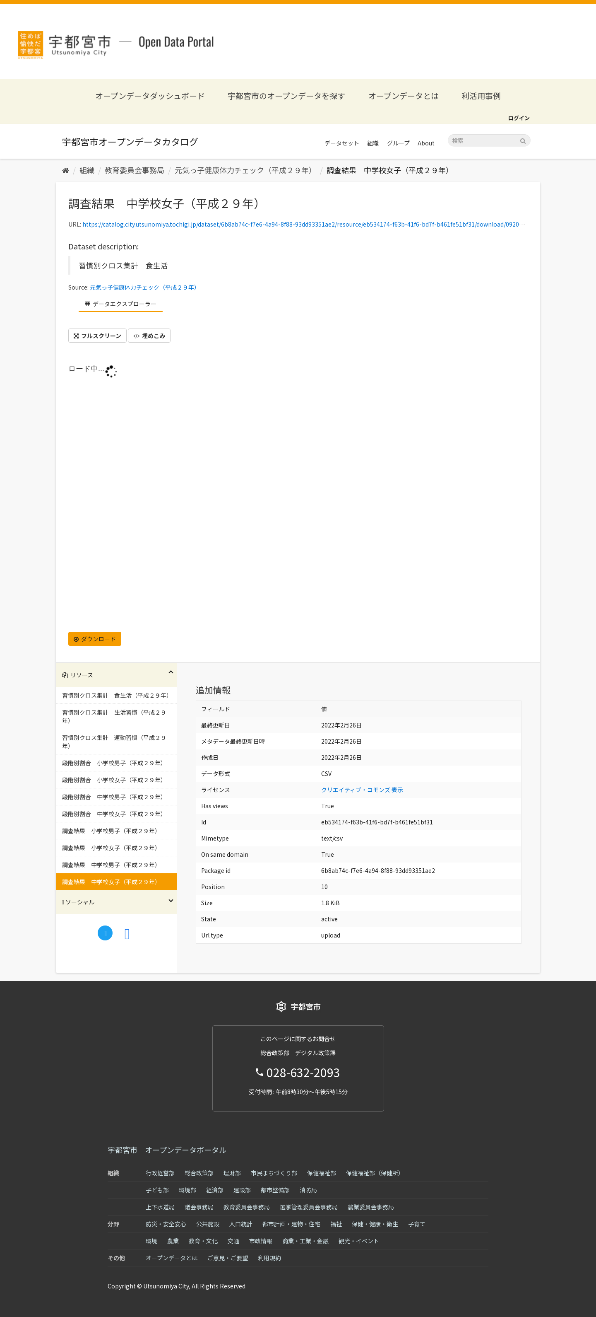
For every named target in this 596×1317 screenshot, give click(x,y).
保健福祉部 (321, 1173)
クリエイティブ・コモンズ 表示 (362, 789)
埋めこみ (149, 335)
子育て (416, 1224)
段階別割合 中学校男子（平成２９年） (114, 797)
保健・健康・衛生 (375, 1224)
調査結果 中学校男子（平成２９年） (111, 864)
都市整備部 (275, 1190)
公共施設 (207, 1224)
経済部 (214, 1190)
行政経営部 (160, 1173)
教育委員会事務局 (134, 169)
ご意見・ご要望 (227, 1258)
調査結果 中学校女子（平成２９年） (390, 169)
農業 (173, 1241)
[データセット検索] (489, 140)
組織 (373, 143)
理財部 (232, 1173)
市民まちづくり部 (274, 1173)
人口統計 (240, 1224)
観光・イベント (359, 1241)
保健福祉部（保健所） (375, 1173)
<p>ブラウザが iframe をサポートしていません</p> (298, 495)
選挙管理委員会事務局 (309, 1207)
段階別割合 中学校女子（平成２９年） (114, 814)
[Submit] (522, 139)
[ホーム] (65, 169)
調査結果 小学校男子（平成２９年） (111, 830)
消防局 (308, 1190)
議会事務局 (199, 1207)
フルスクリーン (97, 335)
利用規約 (269, 1258)
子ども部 (157, 1190)
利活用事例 (481, 95)
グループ (398, 143)
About (426, 143)
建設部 (242, 1190)
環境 (151, 1241)
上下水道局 (160, 1207)
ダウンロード (95, 639)
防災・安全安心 (166, 1224)
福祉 (336, 1224)
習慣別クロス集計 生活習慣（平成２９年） (114, 716)
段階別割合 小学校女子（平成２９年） (114, 780)
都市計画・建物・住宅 (291, 1224)
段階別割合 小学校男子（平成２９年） (114, 763)
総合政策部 (199, 1173)
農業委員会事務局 (371, 1207)
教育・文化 (203, 1241)
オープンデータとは (403, 95)
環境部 (187, 1190)
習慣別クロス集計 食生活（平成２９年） (117, 695)
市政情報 (260, 1241)
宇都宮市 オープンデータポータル (167, 1149)
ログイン (519, 118)
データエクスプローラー (120, 304)
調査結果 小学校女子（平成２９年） (111, 847)
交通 (233, 1241)
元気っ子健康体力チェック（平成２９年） (245, 169)
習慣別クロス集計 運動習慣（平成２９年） (114, 741)
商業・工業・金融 (305, 1241)
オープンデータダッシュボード (150, 95)
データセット (341, 143)
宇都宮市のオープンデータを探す (286, 95)
